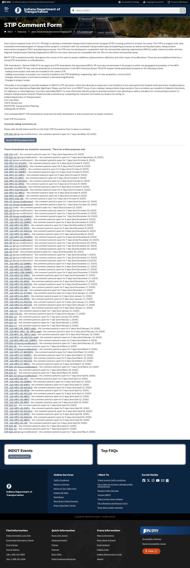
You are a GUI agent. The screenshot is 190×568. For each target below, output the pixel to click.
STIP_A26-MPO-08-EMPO (17, 382)
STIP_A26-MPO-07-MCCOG (18, 359)
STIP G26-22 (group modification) (20, 373)
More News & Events (19, 454)
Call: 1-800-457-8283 (15, 552)
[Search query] (166, 9)
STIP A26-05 (10, 317)
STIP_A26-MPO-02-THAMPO (18, 235)
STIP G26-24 (10, 426)
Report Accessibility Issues (154, 542)
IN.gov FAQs (56, 552)
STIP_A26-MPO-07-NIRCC (17, 361)
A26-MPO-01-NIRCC (14, 190)
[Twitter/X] (148, 478)
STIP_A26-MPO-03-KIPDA (17, 279)
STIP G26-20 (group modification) (21, 365)
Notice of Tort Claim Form (65, 486)
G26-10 (8, 246)
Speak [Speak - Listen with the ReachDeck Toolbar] (151, 549)
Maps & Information (105, 533)
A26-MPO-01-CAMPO (15, 167)
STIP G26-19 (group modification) (20, 347)
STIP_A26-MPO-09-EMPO (17, 406)
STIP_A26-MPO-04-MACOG (18, 300)
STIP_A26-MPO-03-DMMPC (18, 267)
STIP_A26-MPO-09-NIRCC (17, 418)
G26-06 (8, 211)
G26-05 (8, 208)
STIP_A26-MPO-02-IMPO (16, 223)
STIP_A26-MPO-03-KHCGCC (18, 276)
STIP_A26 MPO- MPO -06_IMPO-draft (22, 329)
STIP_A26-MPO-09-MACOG (18, 415)
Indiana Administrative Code (109, 552)
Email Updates (103, 543)
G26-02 (8, 158)
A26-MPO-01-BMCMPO (16, 164)
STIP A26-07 (10, 370)
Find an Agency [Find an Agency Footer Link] (13, 548)
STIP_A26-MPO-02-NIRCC (17, 232)
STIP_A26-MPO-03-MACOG (18, 282)
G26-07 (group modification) (18, 238)
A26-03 (8, 249)
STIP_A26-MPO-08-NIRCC (17, 394)
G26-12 (8, 252)
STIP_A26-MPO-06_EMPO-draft (20, 326)
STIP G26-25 (10, 429)
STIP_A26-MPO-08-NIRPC (17, 397)
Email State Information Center (20, 538)
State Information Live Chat (18, 533)
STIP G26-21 (10, 367)
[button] (128, 2)
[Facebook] (143, 478)
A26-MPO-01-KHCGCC (15, 178)
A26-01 (8, 152)
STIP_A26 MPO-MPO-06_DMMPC (20, 338)
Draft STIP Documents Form (20, 138)
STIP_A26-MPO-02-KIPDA (17, 226)
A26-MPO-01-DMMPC (15, 170)
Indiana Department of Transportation (51, 9)
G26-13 (8, 255)
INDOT (10, 29)
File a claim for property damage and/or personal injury (115, 483)
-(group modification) (18, 202)
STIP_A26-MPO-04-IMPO (16, 294)
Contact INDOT (104, 493)
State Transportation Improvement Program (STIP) (52, 29)
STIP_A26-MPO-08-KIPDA (17, 388)
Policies (55, 543)
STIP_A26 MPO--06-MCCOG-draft (21, 335)
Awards (100, 557)
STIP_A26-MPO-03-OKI (15, 288)
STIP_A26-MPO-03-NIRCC (17, 285)
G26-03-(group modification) (18, 199)
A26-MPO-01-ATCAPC (15, 161)
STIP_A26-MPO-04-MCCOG (18, 303)
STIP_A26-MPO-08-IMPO (16, 400)
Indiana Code (103, 548)
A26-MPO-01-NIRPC (14, 193)
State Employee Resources (64, 557)
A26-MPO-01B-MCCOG (16, 187)
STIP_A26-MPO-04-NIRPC (17, 305)
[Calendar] (167, 478)
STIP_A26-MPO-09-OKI (15, 421)
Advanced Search (59, 538)
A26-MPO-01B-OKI (14, 196)
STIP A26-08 (10, 424)
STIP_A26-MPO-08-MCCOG (18, 391)
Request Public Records (108, 488)
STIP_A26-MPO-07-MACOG (18, 356)
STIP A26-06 (10, 344)
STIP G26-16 (10, 320)
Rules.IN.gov (59, 495)
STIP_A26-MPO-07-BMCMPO (18, 350)
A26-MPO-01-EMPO (14, 173)
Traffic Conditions (61, 478)
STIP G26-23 (10, 403)
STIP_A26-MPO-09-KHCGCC (18, 409)
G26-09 (8, 240)
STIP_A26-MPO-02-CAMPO (18, 217)
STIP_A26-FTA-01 (13, 311)
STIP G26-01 (10, 155)
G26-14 (8, 258)
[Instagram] (153, 478)
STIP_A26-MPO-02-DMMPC (18, 220)
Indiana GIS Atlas (61, 491)
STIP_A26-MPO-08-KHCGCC (18, 385)
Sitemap (55, 548)
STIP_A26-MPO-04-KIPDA (17, 297)
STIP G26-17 (10, 323)
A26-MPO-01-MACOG (15, 184)
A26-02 (8, 205)
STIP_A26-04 (10, 308)
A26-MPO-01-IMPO (14, 176)
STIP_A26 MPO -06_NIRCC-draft (20, 332)
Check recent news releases (110, 497)
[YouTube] (158, 478)
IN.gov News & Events (106, 538)
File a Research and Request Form (113, 501)
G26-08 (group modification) (18, 214)
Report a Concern (61, 482)
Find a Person (12, 543)
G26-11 (8, 243)
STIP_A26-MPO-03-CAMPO (18, 264)
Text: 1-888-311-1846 (15, 557)
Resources (22, 29)
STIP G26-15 (10, 314)
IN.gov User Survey (60, 533)
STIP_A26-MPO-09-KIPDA (17, 412)
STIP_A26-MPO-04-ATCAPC (18, 291)
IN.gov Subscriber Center (65, 503)
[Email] (162, 478)
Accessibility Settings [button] (151, 537)
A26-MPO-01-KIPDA (14, 181)
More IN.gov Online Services (66, 499)
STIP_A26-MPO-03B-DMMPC (18, 270)
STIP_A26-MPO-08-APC (16, 376)
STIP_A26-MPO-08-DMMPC (18, 379)
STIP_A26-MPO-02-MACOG (18, 229)
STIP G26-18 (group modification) (20, 341)
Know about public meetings (110, 505)
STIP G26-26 (10, 132)
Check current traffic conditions (112, 478)
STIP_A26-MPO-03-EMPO (17, 273)
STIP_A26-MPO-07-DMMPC (18, 353)
